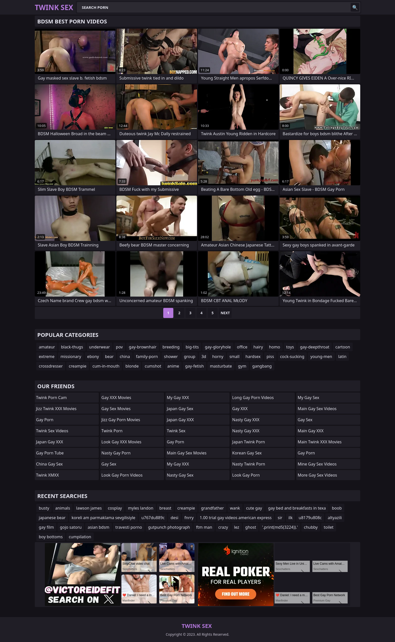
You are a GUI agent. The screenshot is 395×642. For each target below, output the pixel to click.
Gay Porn (44, 419)
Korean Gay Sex (247, 453)
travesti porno (128, 527)
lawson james (89, 508)
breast (165, 508)
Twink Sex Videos (52, 431)
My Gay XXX (178, 397)
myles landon (140, 508)
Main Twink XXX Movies (320, 442)
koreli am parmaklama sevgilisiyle (103, 517)
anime (173, 366)
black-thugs (72, 347)
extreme (46, 356)
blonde (132, 366)
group (189, 356)
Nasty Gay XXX (245, 419)
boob (337, 508)
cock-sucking (292, 356)
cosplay (115, 508)
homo (274, 347)
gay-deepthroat (314, 347)
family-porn (147, 356)
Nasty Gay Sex (180, 475)
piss (270, 356)
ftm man (204, 527)
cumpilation (80, 537)
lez (236, 527)
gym (242, 366)
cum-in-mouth (105, 366)
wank (235, 508)
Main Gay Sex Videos (317, 408)
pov (119, 347)
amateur (47, 347)
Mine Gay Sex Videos (317, 464)
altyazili (335, 517)
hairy (258, 347)
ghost (250, 527)
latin (342, 356)
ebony (93, 356)
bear (109, 356)
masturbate (221, 366)
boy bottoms (51, 537)
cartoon (342, 347)
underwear (99, 347)
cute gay (254, 508)
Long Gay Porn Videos (253, 397)
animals (62, 508)
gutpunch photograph (169, 527)
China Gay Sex (49, 464)
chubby (311, 527)
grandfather (212, 508)
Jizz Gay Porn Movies (121, 419)
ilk (290, 517)
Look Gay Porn (246, 475)
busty (44, 508)
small (234, 356)
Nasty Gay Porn (116, 453)
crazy (223, 527)
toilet (329, 527)
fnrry (189, 517)
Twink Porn (112, 431)
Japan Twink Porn (248, 442)
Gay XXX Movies (116, 397)
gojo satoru (71, 527)
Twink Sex (176, 431)
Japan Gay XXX (49, 442)
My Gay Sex (308, 397)
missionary (70, 356)
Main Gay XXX (310, 431)
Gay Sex (109, 464)
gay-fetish (194, 366)
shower (171, 356)
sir (280, 517)
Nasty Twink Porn (248, 464)
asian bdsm (98, 527)
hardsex (253, 356)
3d (203, 356)
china (125, 356)
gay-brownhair (142, 347)
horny (217, 356)
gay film (46, 527)
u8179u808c (310, 517)
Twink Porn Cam (51, 397)
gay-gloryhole (218, 347)
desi (174, 517)
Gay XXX (240, 408)
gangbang (262, 366)
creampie (77, 366)
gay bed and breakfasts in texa (297, 508)
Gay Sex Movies (116, 408)
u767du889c (152, 517)
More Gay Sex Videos (317, 475)
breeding (171, 347)
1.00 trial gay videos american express (236, 517)
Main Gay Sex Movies (187, 453)
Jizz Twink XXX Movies (56, 408)
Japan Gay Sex (180, 408)
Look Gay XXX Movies (122, 442)
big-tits (192, 347)
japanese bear (52, 517)
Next (225, 312)
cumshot (153, 366)
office (242, 347)
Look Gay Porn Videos (122, 475)
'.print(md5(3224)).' (280, 527)
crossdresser (51, 366)
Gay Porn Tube (50, 453)
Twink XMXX (47, 475)
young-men (321, 356)
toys (290, 347)
